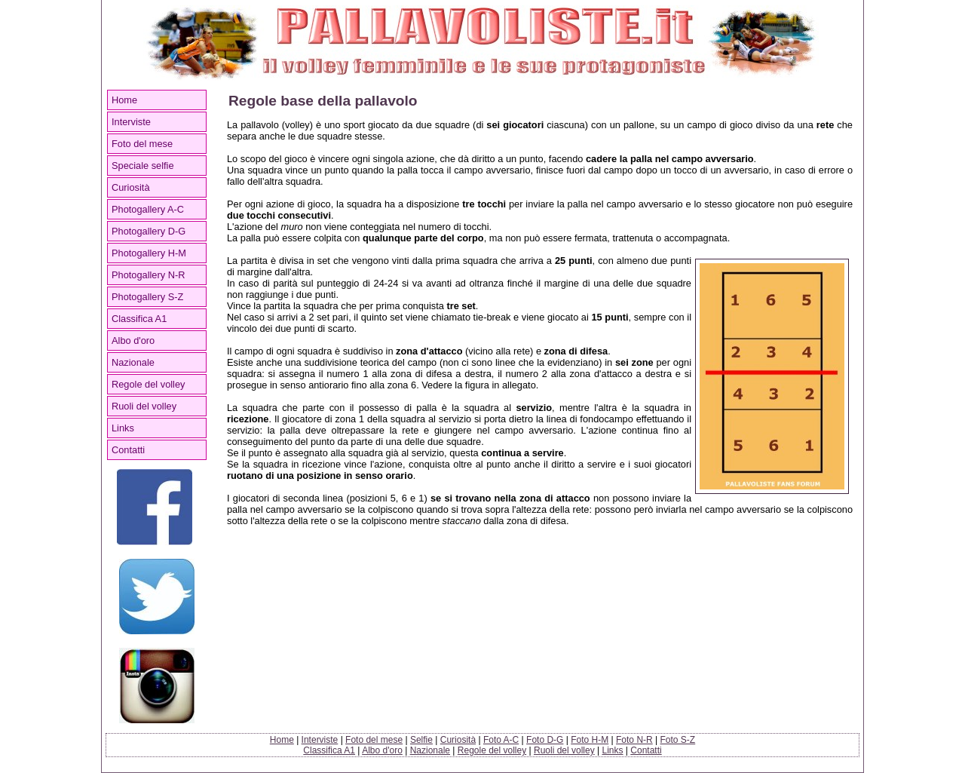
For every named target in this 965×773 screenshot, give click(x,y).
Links (123, 428)
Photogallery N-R (148, 275)
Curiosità (131, 187)
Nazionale (133, 362)
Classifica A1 (139, 318)
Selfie (421, 740)
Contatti (128, 450)
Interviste (131, 121)
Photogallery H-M (149, 253)
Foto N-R (634, 740)
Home (124, 100)
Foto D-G (544, 740)
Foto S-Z (678, 740)
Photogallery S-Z (147, 296)
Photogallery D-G (148, 231)
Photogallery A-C (148, 209)
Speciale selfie (143, 165)
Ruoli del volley (144, 406)
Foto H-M (589, 740)
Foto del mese (142, 143)
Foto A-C (501, 740)
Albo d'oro (133, 340)
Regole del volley (148, 384)
